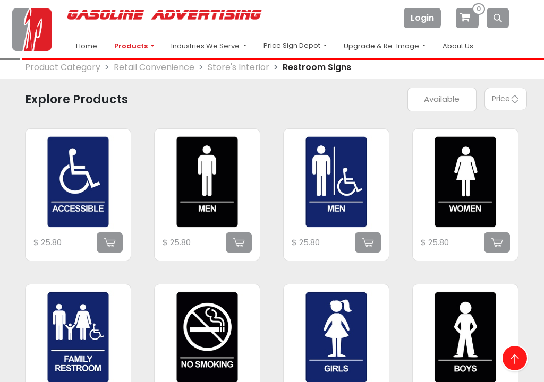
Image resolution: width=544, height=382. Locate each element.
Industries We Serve (206, 46)
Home (86, 46)
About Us (458, 46)
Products (131, 46)
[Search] (498, 18)
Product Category (62, 67)
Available (442, 99)
